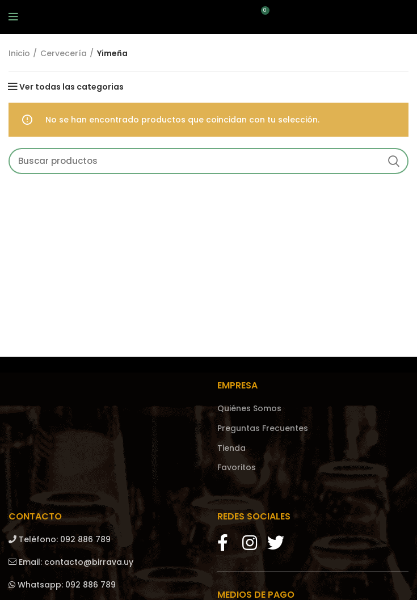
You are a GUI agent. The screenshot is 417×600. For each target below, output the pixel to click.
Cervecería (63, 53)
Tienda (231, 448)
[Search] (208, 161)
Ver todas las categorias (71, 87)
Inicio (19, 53)
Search (393, 161)
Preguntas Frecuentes (262, 428)
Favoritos (236, 467)
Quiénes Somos (249, 408)
